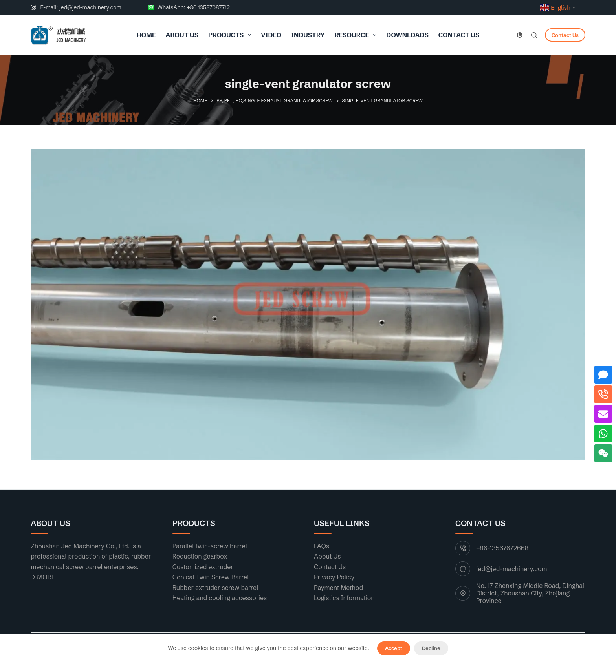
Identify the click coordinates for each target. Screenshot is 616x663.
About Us (182, 35)
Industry (307, 35)
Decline (431, 648)
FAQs (321, 546)
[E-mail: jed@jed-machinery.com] (33, 7)
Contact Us (459, 35)
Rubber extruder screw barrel (215, 588)
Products (231, 35)
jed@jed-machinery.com (511, 569)
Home (146, 35)
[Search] (534, 35)
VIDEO (271, 35)
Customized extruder (202, 567)
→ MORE (43, 577)
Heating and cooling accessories (219, 598)
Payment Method (338, 588)
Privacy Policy (334, 577)
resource (357, 35)
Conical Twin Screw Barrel (210, 577)
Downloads (407, 35)
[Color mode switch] (519, 34)
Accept (393, 648)
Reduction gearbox (199, 556)
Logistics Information (344, 598)
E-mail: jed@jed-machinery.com (80, 7)
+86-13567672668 (502, 548)
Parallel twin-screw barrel (209, 546)
